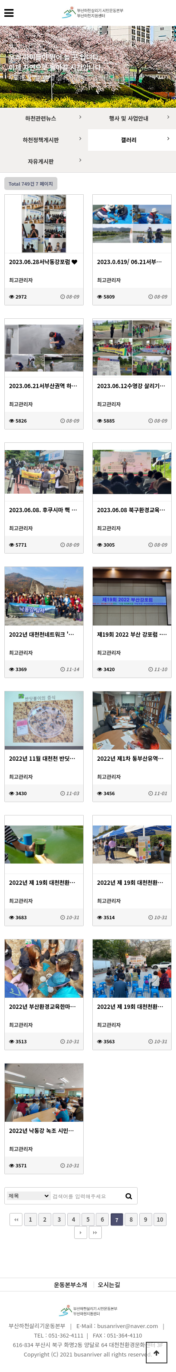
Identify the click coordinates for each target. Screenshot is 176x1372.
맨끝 (95, 1232)
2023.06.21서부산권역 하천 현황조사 (44, 386)
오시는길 (109, 1285)
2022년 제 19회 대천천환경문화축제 (132, 882)
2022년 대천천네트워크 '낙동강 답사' (44, 634)
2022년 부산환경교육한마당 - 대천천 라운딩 (44, 1006)
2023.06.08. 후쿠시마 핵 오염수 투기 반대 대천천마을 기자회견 (44, 510)
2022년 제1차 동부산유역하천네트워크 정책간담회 (132, 758)
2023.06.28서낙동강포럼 (43, 262)
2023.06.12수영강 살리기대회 (132, 386)
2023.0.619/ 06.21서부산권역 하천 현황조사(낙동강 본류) (132, 262)
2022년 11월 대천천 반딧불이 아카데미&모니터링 (44, 758)
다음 (80, 1232)
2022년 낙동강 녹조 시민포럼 (44, 1130)
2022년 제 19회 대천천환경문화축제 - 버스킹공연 (132, 1006)
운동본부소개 (70, 1285)
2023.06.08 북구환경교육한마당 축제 (132, 510)
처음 (15, 1219)
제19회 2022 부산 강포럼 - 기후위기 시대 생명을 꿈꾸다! (132, 634)
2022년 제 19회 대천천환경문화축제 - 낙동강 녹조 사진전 (44, 882)
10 (160, 1219)
